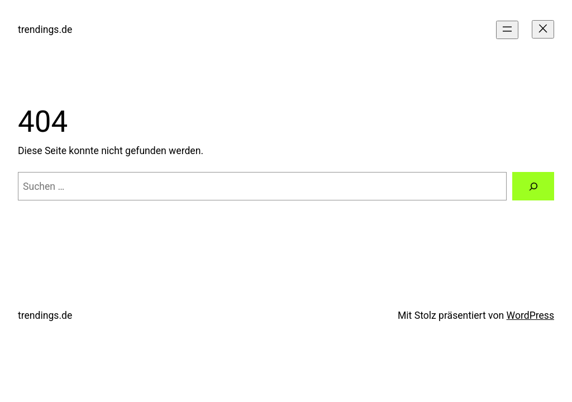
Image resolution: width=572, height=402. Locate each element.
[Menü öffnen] (507, 30)
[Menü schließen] (543, 29)
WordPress (530, 315)
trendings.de (45, 29)
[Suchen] (533, 186)
